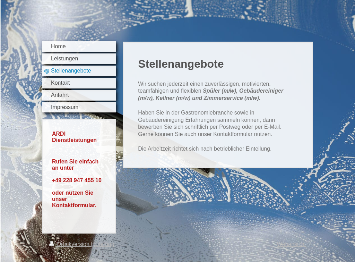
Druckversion (70, 244)
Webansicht (291, 244)
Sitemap (104, 244)
